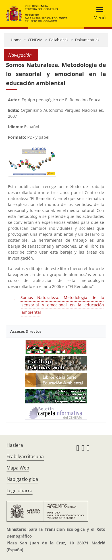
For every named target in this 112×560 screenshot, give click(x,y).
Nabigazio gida (22, 479)
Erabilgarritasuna (25, 456)
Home (16, 39)
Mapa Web (18, 468)
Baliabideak (59, 39)
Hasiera (15, 445)
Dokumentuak (87, 39)
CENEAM (35, 39)
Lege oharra (19, 490)
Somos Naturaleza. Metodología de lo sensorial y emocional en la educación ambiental (62, 305)
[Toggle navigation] (98, 13)
